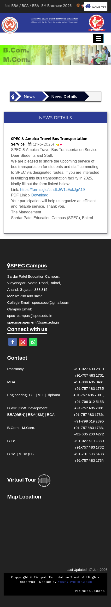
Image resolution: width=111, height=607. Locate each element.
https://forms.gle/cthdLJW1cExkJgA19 (52, 190)
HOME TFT (95, 6)
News (29, 96)
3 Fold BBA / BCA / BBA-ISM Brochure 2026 (40, 6)
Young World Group (75, 582)
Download (39, 195)
